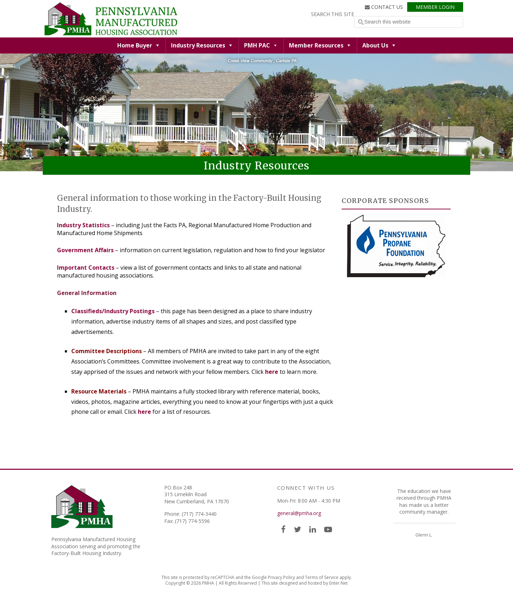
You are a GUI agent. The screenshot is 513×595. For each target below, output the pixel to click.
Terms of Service (321, 577)
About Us (375, 45)
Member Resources (316, 45)
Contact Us (387, 7)
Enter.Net (338, 583)
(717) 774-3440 (199, 513)
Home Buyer (134, 45)
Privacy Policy (281, 577)
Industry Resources (198, 45)
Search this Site (332, 14)
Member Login (435, 7)
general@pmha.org (299, 513)
